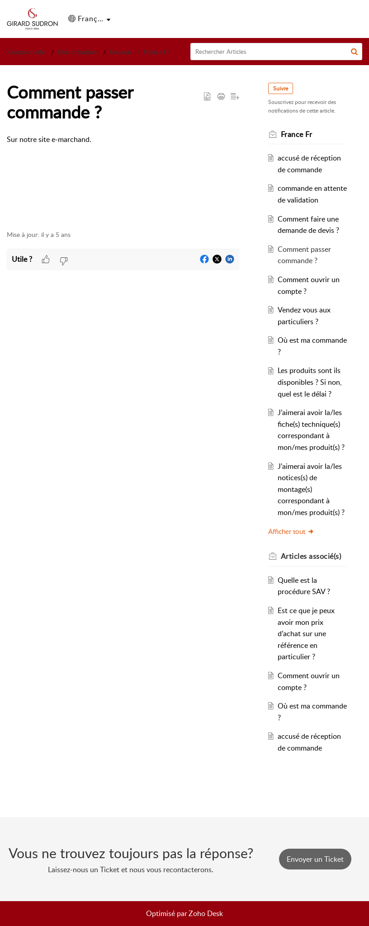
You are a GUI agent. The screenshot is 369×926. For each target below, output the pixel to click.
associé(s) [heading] (311, 556)
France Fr (156, 51)
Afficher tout (291, 531)
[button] (89, 19)
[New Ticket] (315, 859)
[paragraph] (123, 140)
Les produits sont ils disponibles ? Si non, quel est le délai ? (310, 381)
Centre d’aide (26, 51)
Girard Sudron (77, 51)
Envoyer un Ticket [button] (315, 859)
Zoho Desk (206, 913)
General (120, 51)
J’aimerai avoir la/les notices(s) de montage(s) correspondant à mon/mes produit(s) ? (311, 489)
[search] (276, 51)
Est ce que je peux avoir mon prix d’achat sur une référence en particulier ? (306, 633)
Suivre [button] (280, 88)
